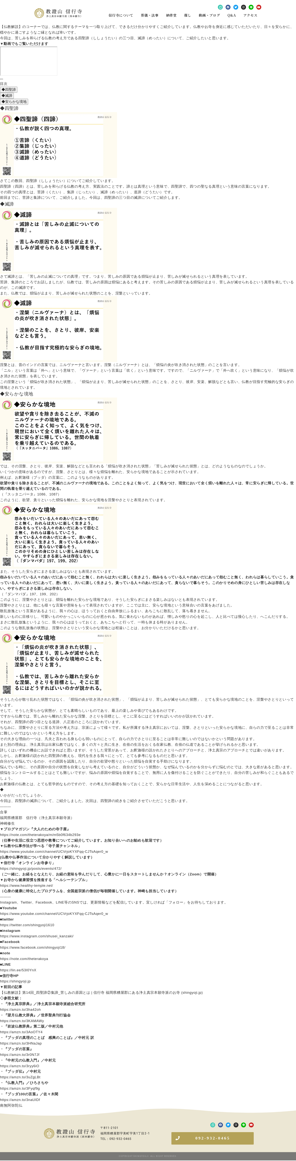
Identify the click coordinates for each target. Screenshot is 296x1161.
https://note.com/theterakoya (24, 959)
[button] (212, 1138)
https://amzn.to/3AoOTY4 (21, 1032)
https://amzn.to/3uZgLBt (20, 1077)
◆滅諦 (7, 96)
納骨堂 (171, 15)
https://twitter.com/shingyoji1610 (27, 925)
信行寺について (121, 15)
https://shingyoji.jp (15, 981)
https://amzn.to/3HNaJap (21, 1043)
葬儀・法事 (150, 15)
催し (187, 15)
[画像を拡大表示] (58, 115)
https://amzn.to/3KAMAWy (22, 1021)
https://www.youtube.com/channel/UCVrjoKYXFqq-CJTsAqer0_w (54, 852)
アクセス (250, 15)
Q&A (231, 15)
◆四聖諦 (9, 90)
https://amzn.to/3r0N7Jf (19, 1055)
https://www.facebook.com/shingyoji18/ (32, 947)
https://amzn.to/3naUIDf (20, 1100)
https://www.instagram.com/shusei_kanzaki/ (37, 936)
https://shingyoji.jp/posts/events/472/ (31, 869)
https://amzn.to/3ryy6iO (19, 1066)
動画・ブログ (209, 15)
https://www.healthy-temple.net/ (26, 886)
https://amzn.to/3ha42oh (20, 1010)
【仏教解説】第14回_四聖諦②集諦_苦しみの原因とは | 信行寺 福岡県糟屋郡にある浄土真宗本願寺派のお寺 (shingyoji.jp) (101, 993)
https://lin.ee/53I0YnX (18, 970)
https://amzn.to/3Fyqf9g (20, 1088)
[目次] (1, 79)
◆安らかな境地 (14, 102)
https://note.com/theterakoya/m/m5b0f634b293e (40, 835)
